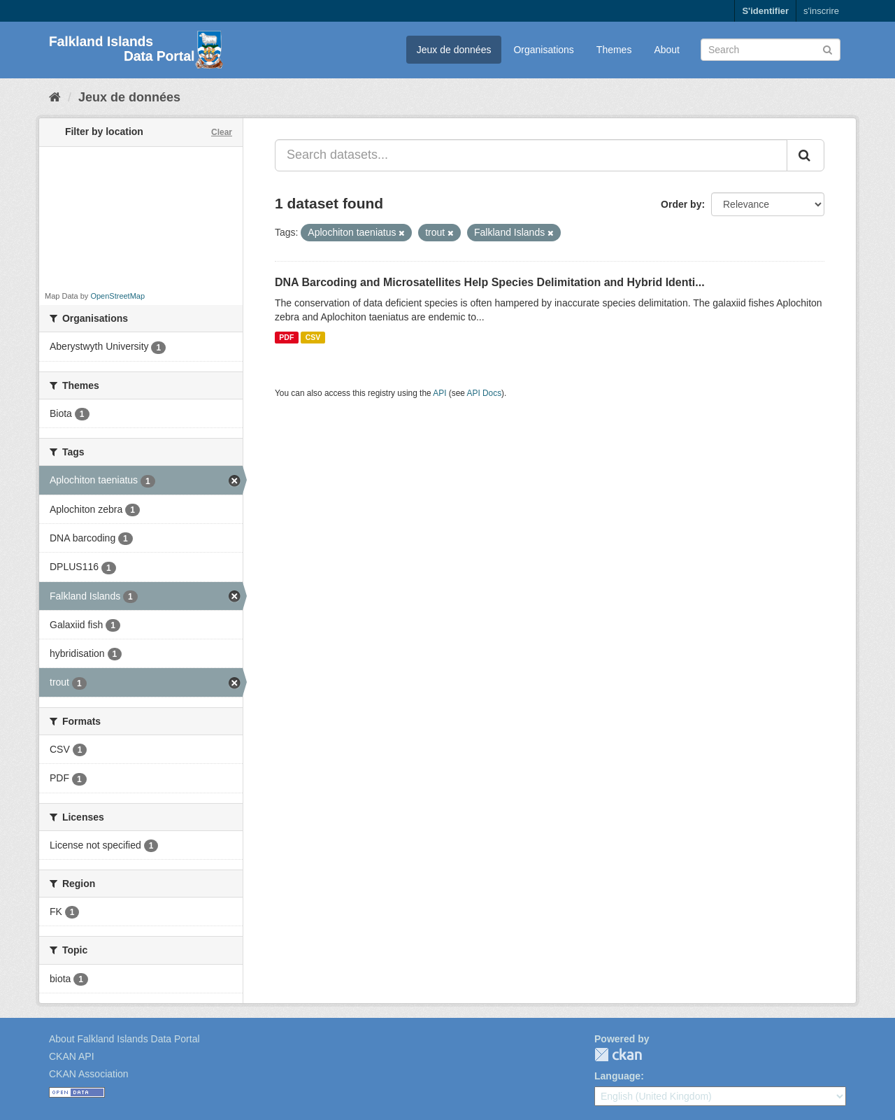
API (439, 393)
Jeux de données (454, 49)
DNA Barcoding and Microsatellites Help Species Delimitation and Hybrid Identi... (490, 282)
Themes (614, 49)
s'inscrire (821, 11)
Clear (221, 132)
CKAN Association (89, 1073)
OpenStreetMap (117, 296)
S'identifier (765, 11)
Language (617, 1076)
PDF (286, 337)
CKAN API (71, 1056)
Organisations (543, 49)
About (667, 49)
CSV (313, 337)
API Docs (484, 393)
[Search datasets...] (531, 155)
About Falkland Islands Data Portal (124, 1038)
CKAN (618, 1054)
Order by (681, 204)
